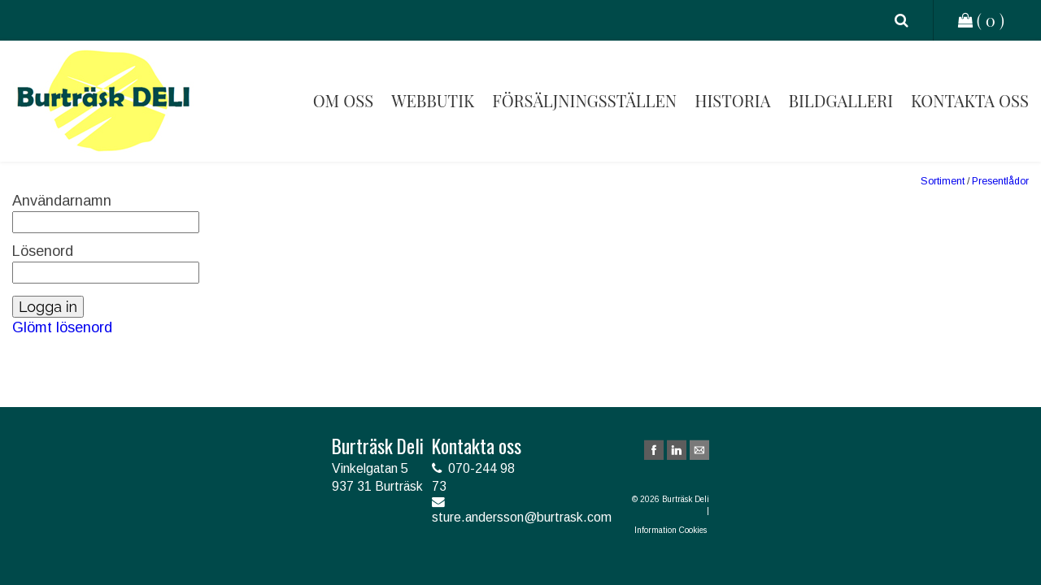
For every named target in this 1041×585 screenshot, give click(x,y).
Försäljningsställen (584, 101)
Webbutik (432, 101)
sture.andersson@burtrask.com (522, 517)
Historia (732, 101)
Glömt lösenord (62, 327)
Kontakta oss (970, 101)
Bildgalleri (840, 101)
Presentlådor (1000, 181)
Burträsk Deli (103, 101)
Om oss (343, 101)
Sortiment (943, 181)
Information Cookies (671, 530)
